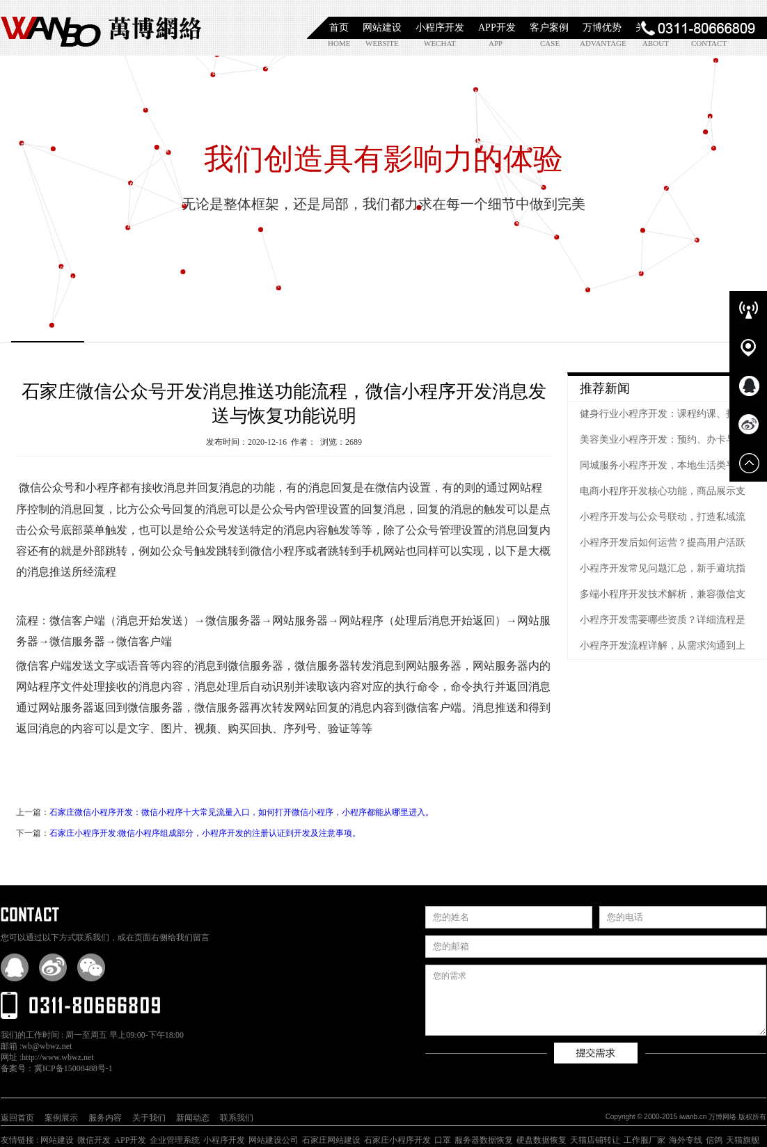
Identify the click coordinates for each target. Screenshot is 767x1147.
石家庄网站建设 (331, 1140)
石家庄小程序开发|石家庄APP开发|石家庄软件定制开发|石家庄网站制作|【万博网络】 (102, 28)
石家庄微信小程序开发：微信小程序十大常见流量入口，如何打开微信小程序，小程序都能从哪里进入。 (241, 812)
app (496, 43)
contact (706, 43)
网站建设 (382, 27)
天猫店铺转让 (595, 1140)
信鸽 (714, 1140)
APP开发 (497, 27)
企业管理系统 (175, 1140)
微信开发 (94, 1140)
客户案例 (549, 27)
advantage (595, 43)
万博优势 (602, 27)
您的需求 (595, 1000)
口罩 (442, 1140)
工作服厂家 (644, 1140)
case (550, 43)
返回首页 (17, 1118)
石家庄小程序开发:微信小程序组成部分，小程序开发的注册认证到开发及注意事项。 (205, 833)
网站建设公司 (273, 1140)
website (381, 43)
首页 (339, 27)
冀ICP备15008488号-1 (73, 1068)
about (655, 43)
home (339, 43)
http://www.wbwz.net (57, 1057)
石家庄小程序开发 (397, 1140)
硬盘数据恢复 (541, 1140)
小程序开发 (440, 27)
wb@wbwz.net (47, 1046)
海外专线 (685, 1140)
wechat (439, 43)
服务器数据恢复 (483, 1140)
